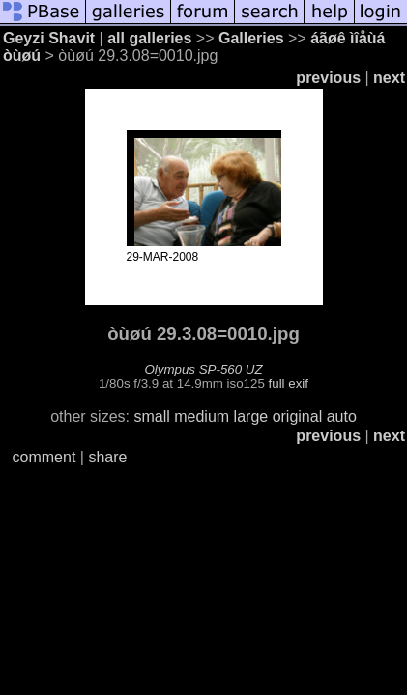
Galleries (251, 38)
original (298, 416)
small (151, 416)
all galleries (149, 38)
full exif (288, 383)
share (107, 457)
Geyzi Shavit (49, 38)
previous (328, 78)
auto (342, 416)
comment (44, 457)
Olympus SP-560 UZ (203, 369)
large (251, 416)
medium (201, 416)
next (389, 78)
